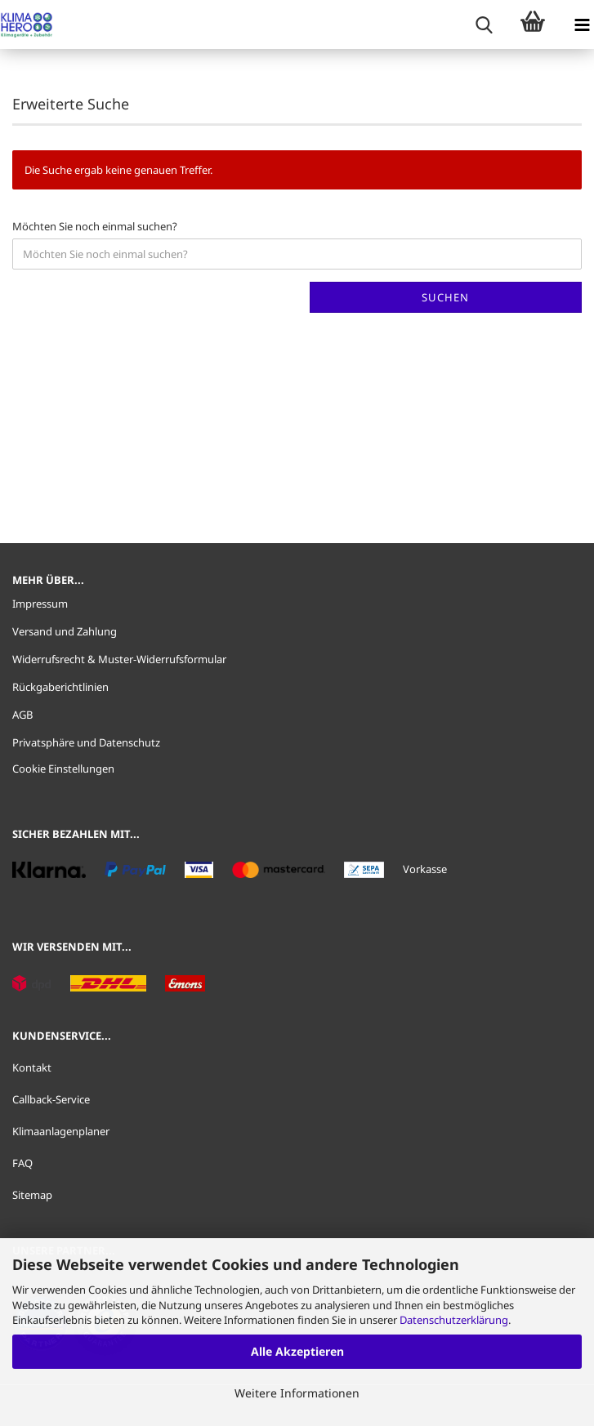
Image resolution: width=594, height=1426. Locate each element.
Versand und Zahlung (64, 631)
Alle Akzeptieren (297, 1351)
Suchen (445, 297)
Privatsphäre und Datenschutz (86, 742)
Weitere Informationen (297, 1393)
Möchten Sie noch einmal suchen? (94, 226)
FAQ (22, 1163)
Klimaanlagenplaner (60, 1131)
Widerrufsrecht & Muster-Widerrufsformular (119, 659)
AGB (22, 714)
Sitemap (32, 1195)
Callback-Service (51, 1099)
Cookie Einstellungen (63, 768)
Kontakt (31, 1067)
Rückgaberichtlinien (60, 687)
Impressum (40, 603)
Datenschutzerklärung (454, 1319)
